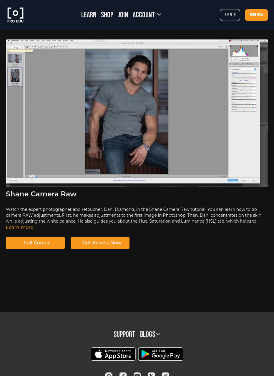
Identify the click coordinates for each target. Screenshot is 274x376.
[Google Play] (160, 354)
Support (124, 334)
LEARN (88, 15)
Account (147, 15)
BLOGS (150, 334)
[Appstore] (113, 354)
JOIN (123, 15)
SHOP (107, 15)
